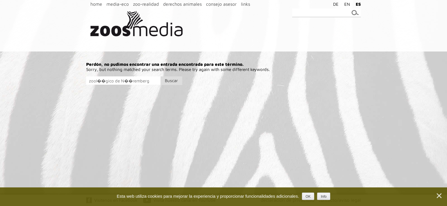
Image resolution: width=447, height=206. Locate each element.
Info (324, 197)
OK (308, 197)
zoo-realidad (146, 4)
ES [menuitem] (358, 4)
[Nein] (439, 196)
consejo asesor (221, 4)
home (96, 4)
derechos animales (182, 4)
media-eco (117, 4)
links (245, 4)
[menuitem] (334, 4)
